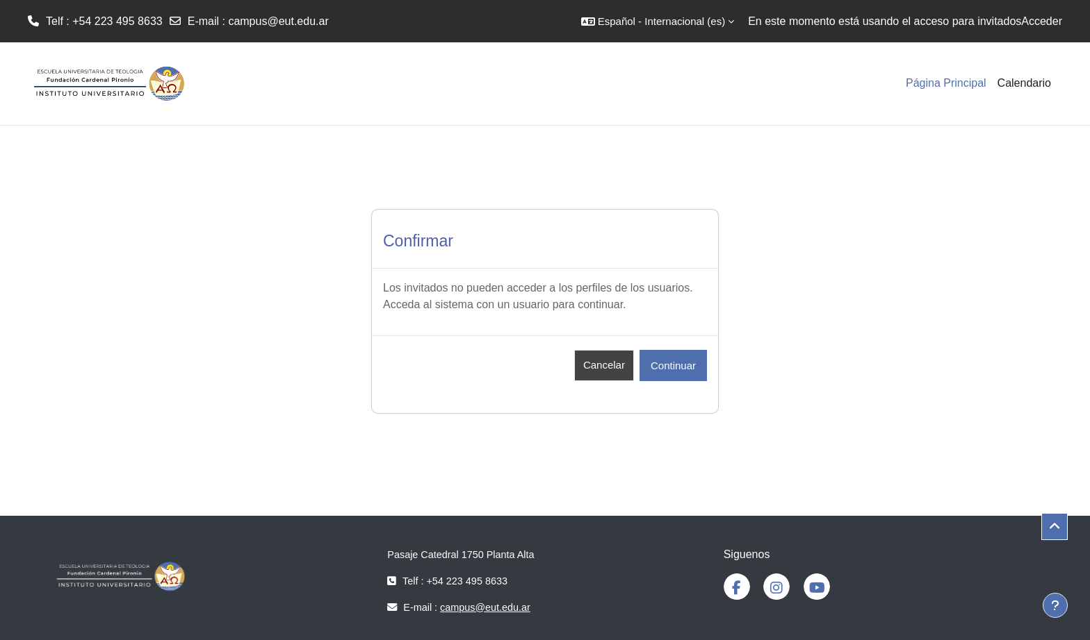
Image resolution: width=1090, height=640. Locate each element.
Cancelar (604, 365)
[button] (657, 21)
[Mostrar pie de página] (1055, 605)
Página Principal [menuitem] (946, 83)
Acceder (1041, 21)
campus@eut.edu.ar (278, 21)
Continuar (673, 365)
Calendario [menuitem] (1024, 83)
